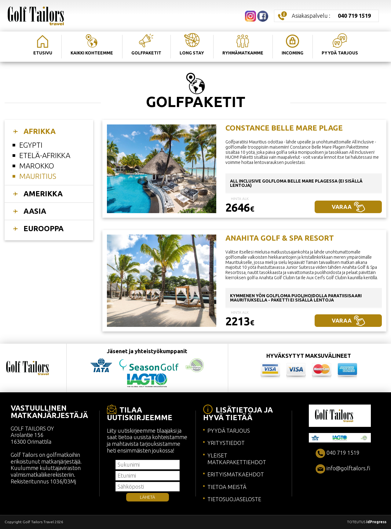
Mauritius (37, 176)
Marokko (36, 166)
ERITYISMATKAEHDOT (235, 474)
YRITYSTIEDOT (226, 443)
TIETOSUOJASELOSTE (234, 499)
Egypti (30, 145)
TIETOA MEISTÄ (226, 487)
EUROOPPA (44, 228)
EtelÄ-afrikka (44, 155)
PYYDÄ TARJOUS (228, 430)
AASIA (35, 211)
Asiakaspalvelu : (331, 16)
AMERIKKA (43, 194)
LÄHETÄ (147, 497)
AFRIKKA (40, 131)
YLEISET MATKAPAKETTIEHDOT (236, 458)
